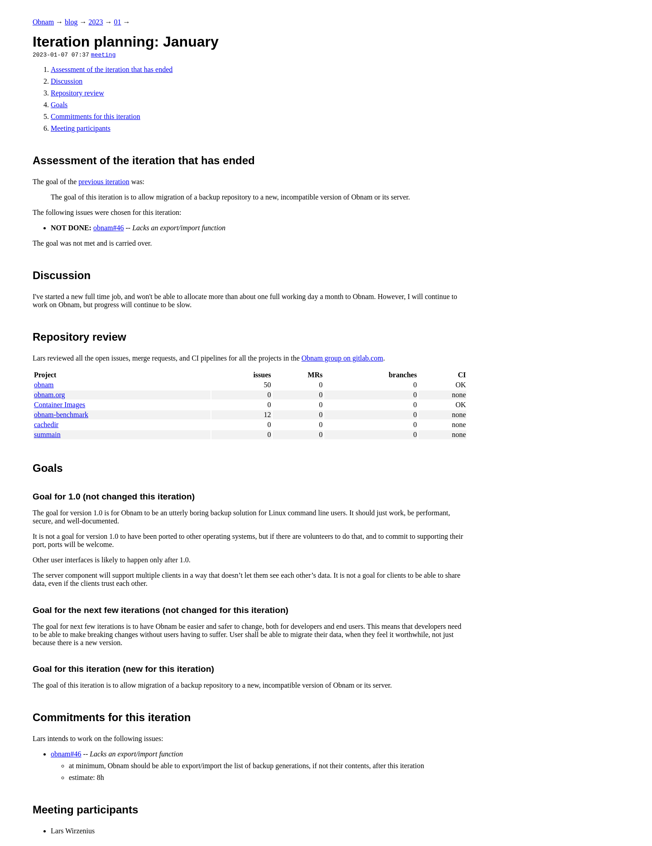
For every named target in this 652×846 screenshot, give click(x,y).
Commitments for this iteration (95, 116)
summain (47, 434)
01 (117, 22)
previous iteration (103, 181)
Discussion (66, 81)
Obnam (43, 22)
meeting (103, 54)
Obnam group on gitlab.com (342, 358)
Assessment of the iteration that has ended (112, 69)
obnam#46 (108, 228)
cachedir (46, 424)
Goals (59, 105)
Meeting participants (80, 128)
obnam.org (49, 395)
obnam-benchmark (61, 414)
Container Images (59, 405)
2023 (96, 22)
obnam (44, 385)
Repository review (77, 93)
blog (71, 22)
